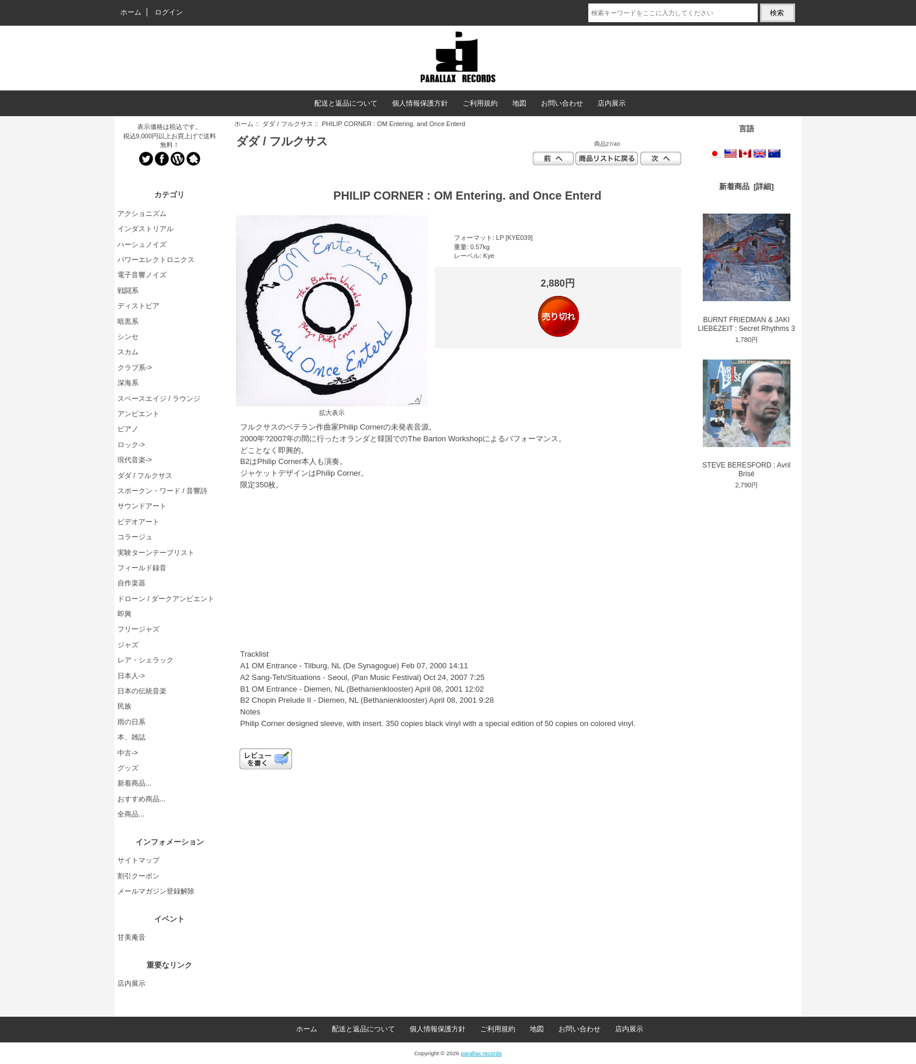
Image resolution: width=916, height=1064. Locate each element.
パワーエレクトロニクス (156, 260)
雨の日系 (131, 722)
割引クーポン (138, 876)
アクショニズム (141, 214)
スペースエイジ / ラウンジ (158, 399)
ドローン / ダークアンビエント (165, 599)
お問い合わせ (562, 103)
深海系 (127, 383)
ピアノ (127, 429)
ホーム (130, 12)
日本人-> (131, 676)
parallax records (481, 1053)
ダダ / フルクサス (287, 123)
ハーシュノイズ (141, 244)
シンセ (127, 337)
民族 (124, 706)
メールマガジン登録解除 (156, 891)
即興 (124, 614)
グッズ (127, 768)
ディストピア (138, 306)
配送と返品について (345, 103)
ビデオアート (138, 522)
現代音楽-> (134, 460)
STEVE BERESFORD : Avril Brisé (746, 419)
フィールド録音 (141, 568)
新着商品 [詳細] (746, 186)
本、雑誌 (131, 737)
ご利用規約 (480, 103)
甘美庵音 (131, 937)
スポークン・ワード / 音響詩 (162, 491)
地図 (519, 103)
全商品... (130, 814)
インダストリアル (145, 229)
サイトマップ (138, 860)
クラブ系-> (134, 368)
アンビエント (138, 414)
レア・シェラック (145, 660)
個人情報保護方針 (420, 103)
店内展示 (612, 103)
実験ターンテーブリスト (156, 553)
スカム (127, 352)
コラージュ (134, 537)
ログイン (169, 12)
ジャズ (127, 645)
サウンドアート (141, 506)
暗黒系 (127, 322)
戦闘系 (127, 291)
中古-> (127, 753)
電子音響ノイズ (141, 275)
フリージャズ (138, 629)
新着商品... (134, 783)
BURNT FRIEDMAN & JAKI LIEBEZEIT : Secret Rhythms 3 (746, 273)
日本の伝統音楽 (141, 691)
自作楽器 (131, 583)
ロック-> (131, 445)
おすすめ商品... (141, 799)
